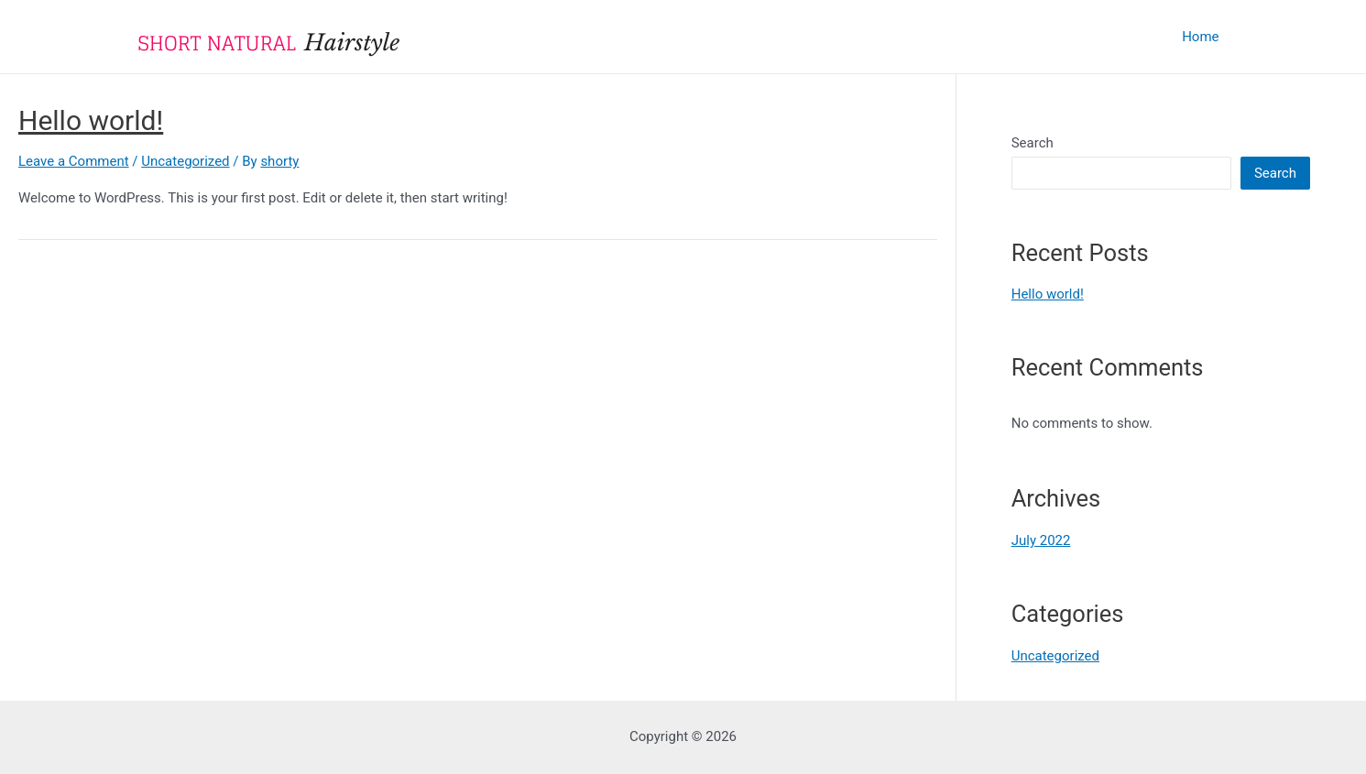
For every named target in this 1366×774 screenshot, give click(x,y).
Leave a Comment (73, 161)
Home (1200, 36)
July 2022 (1041, 540)
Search (1032, 143)
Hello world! (90, 120)
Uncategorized (185, 161)
